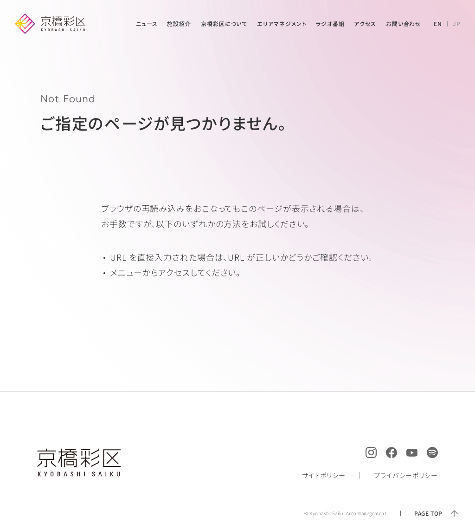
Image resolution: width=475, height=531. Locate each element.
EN (438, 23)
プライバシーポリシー (406, 475)
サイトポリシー (324, 475)
